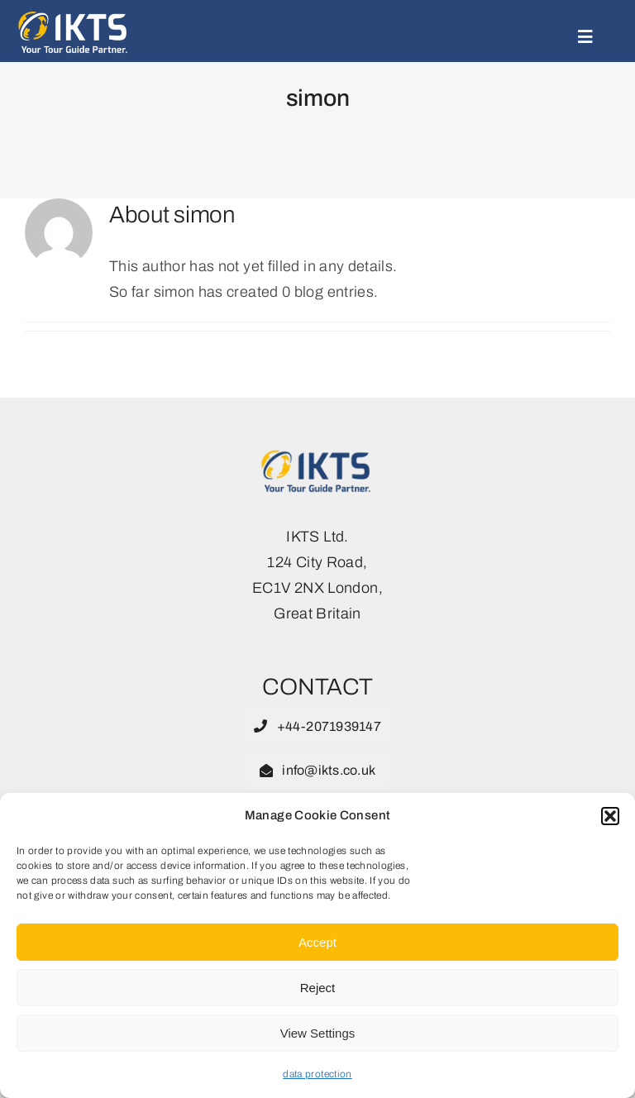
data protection (317, 1074)
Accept (317, 942)
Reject (318, 988)
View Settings (318, 1033)
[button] (610, 816)
